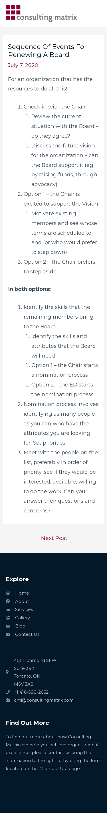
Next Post (54, 537)
